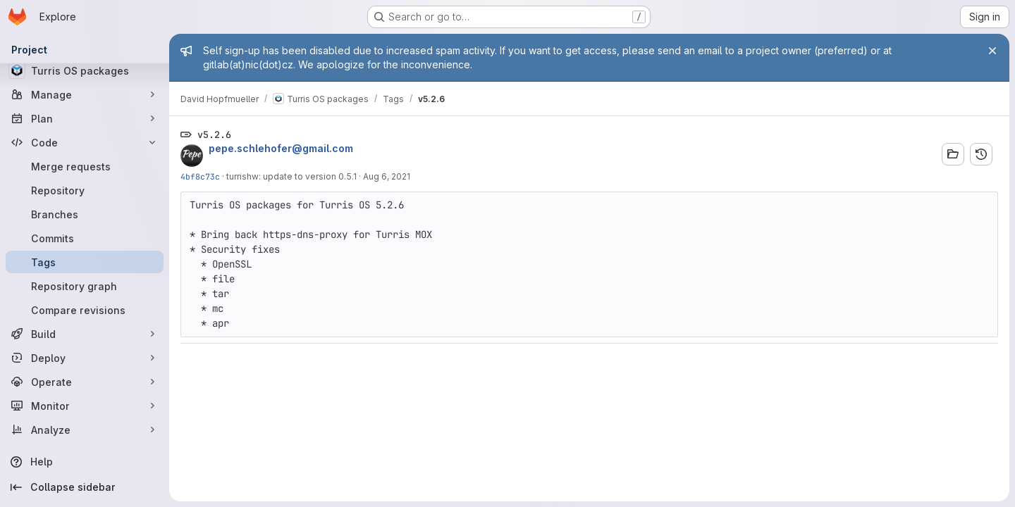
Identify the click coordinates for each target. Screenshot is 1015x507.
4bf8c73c (200, 176)
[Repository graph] (85, 286)
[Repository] (85, 190)
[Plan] (85, 118)
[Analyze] (85, 429)
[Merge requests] (85, 166)
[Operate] (85, 381)
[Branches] (85, 214)
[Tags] (85, 262)
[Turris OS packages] (85, 70)
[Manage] (85, 94)
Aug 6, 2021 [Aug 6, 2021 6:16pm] (386, 176)
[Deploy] (85, 357)
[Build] (85, 334)
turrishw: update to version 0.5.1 (291, 176)
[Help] (85, 462)
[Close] (992, 50)
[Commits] (85, 238)
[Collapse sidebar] (85, 487)
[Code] (85, 142)
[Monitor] (85, 405)
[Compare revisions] (85, 310)
